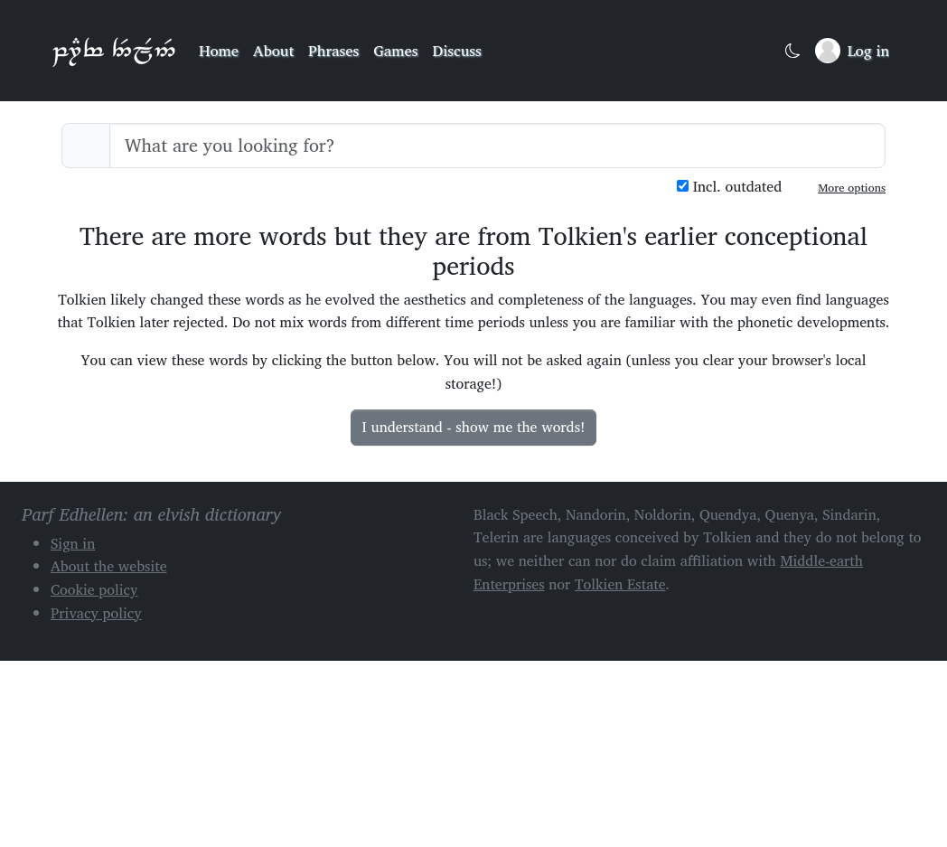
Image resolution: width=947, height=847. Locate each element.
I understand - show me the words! (474, 426)
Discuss (457, 50)
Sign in (73, 543)
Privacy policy (96, 613)
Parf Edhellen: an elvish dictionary (114, 51)
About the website (109, 566)
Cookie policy (94, 589)
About (273, 50)
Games (395, 50)
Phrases (333, 50)
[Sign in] (852, 50)
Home (219, 50)
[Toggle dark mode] (793, 51)
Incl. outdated (729, 186)
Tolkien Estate (620, 584)
